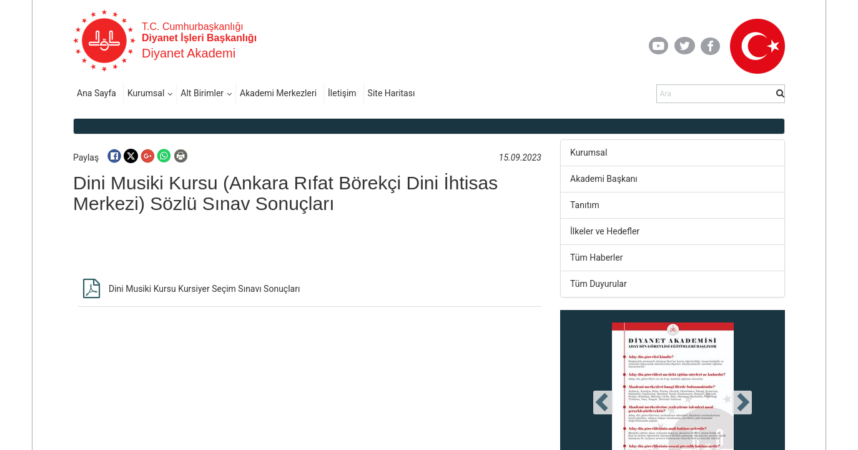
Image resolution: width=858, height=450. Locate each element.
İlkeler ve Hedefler (604, 231)
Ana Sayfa (96, 93)
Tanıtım (584, 205)
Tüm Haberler (596, 257)
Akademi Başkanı (604, 179)
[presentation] (603, 402)
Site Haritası (391, 93)
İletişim (342, 93)
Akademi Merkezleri (278, 93)
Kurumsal (145, 93)
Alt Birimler (202, 93)
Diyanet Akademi (188, 53)
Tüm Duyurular (598, 284)
